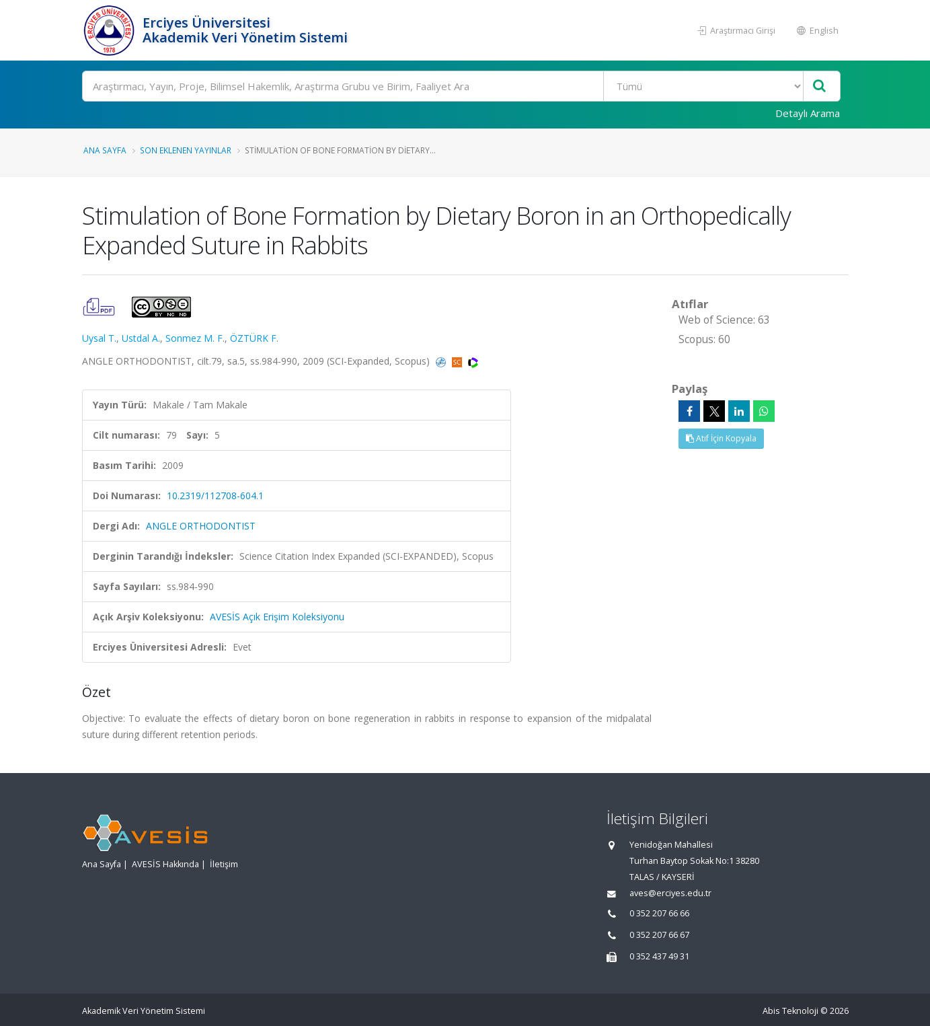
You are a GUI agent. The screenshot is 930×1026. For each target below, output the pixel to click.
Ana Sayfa (104, 150)
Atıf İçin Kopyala (721, 438)
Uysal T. (99, 338)
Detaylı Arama (807, 113)
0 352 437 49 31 (659, 956)
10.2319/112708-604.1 (215, 495)
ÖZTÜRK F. (254, 338)
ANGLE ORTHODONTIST (201, 525)
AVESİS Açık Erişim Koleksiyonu (277, 616)
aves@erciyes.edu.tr (670, 893)
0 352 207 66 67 (659, 935)
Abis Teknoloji (790, 1011)
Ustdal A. (141, 338)
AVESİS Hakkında (165, 864)
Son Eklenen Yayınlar (185, 150)
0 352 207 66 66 (659, 913)
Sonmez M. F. (195, 338)
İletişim (224, 864)
